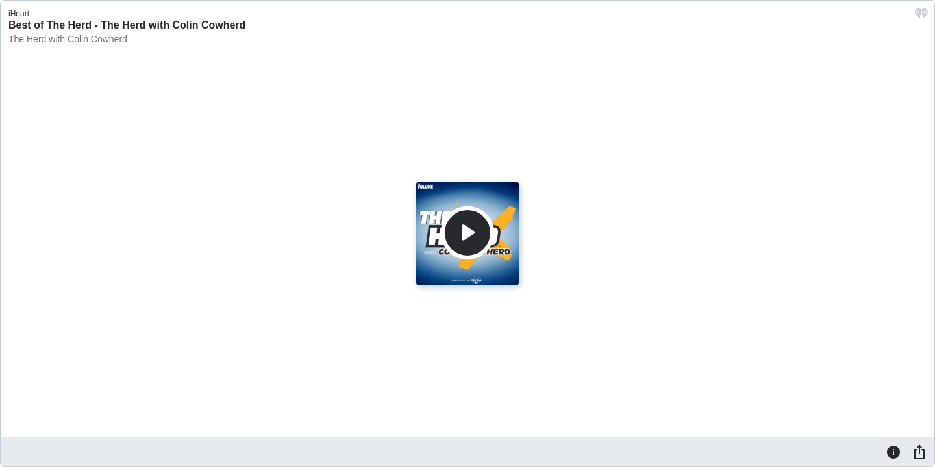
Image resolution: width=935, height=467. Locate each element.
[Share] (919, 451)
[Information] (893, 451)
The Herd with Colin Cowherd (67, 39)
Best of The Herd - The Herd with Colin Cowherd (126, 24)
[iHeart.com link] (921, 16)
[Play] (467, 232)
